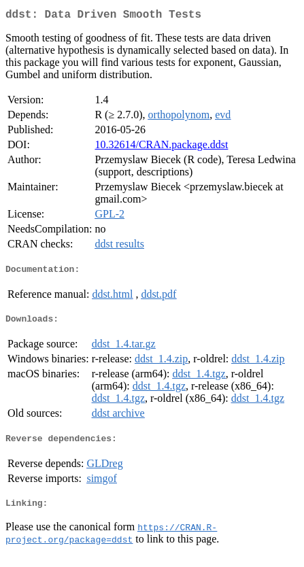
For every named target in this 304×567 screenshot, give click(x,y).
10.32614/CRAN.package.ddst (161, 147)
